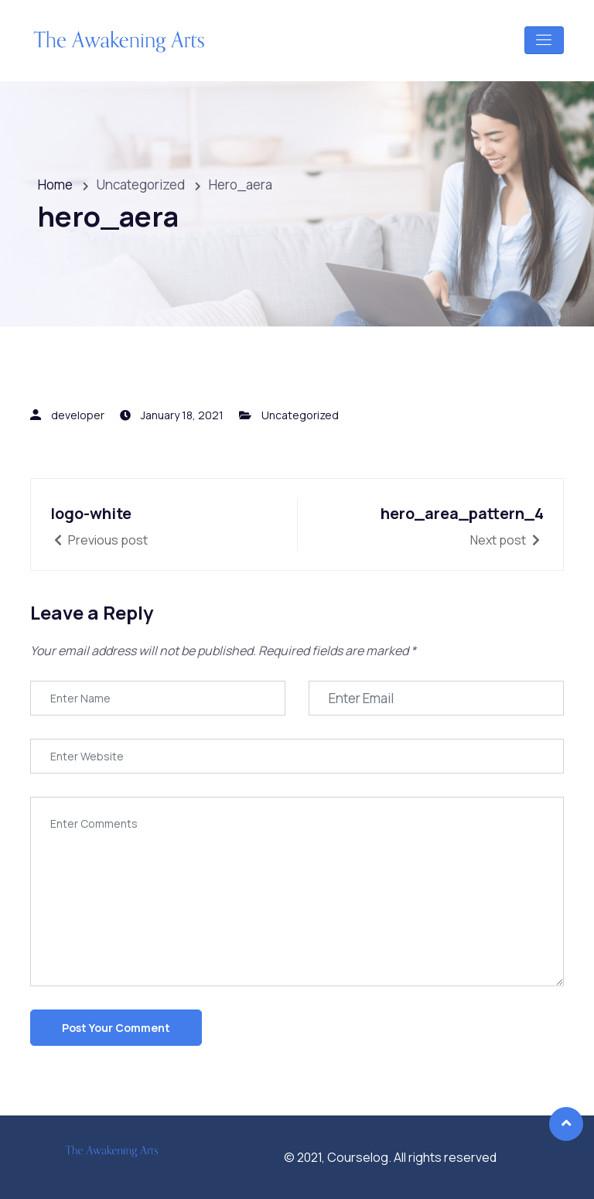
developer (77, 415)
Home (55, 184)
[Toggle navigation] (544, 40)
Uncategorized (300, 415)
